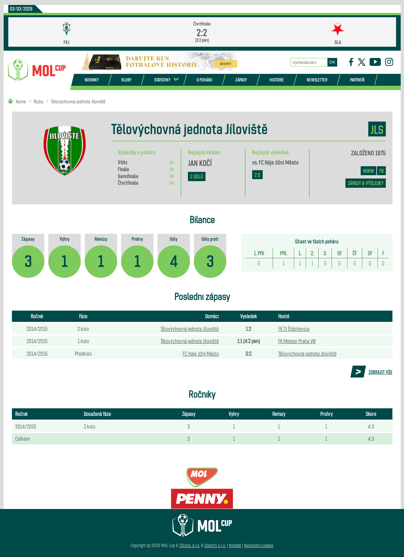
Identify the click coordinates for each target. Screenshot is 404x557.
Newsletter (317, 79)
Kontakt (235, 545)
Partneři (357, 79)
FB (381, 171)
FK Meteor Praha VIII (297, 340)
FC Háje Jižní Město (279, 162)
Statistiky (162, 79)
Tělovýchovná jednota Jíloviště (78, 101)
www (368, 171)
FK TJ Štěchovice (293, 328)
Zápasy (241, 79)
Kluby (126, 79)
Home (21, 101)
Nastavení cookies (258, 545)
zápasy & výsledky (365, 183)
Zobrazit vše (380, 372)
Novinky (92, 79)
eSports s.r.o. (215, 545)
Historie (277, 79)
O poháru (204, 79)
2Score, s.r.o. (189, 545)
